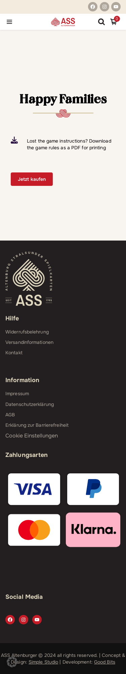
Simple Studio (43, 662)
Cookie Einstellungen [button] (31, 435)
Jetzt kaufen (32, 179)
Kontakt (14, 353)
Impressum (17, 394)
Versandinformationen (29, 342)
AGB (10, 415)
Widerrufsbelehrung (27, 332)
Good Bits (104, 662)
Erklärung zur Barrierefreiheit (37, 425)
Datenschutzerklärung (29, 404)
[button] (12, 662)
